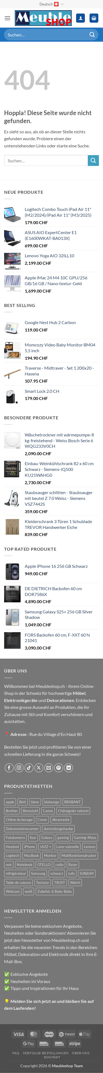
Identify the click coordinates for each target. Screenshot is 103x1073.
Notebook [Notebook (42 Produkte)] (24, 864)
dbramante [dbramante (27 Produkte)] (60, 819)
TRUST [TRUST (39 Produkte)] (59, 882)
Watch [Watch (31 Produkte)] (75, 882)
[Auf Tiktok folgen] (29, 767)
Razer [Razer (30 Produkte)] (72, 864)
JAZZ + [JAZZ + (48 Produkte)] (45, 846)
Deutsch (51, 4)
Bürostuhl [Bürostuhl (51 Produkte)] (30, 811)
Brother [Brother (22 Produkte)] (12, 811)
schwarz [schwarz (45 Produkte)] (56, 873)
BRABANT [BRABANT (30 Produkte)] (72, 802)
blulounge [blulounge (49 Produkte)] (51, 802)
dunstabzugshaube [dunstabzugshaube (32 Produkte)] (58, 828)
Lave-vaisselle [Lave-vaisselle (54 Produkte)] (67, 846)
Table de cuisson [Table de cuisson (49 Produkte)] (18, 882)
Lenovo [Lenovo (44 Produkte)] (89, 846)
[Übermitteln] (92, 34)
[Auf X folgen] (38, 767)
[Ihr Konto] (80, 18)
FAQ (16, 1053)
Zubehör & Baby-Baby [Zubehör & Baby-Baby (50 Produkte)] (54, 891)
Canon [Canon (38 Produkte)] (48, 811)
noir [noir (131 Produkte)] (9, 864)
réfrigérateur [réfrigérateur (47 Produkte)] (16, 873)
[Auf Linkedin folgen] (68, 767)
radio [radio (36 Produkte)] (59, 864)
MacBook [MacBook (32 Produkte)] (31, 855)
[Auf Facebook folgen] (9, 767)
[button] (7, 18)
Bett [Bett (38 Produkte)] (22, 802)
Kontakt (52, 1057)
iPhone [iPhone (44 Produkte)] (29, 846)
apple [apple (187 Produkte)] (10, 802)
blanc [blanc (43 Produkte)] (35, 802)
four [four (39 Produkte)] (33, 837)
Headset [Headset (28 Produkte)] (12, 846)
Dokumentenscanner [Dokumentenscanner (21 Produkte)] (22, 828)
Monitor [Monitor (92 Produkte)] (50, 855)
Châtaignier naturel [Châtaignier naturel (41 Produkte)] (73, 811)
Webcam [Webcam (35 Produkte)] (13, 891)
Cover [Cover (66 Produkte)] (42, 819)
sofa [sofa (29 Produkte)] (71, 873)
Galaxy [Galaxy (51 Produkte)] (46, 837)
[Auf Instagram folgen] (19, 767)
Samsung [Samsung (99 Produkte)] (38, 873)
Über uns (80, 1053)
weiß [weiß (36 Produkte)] (28, 891)
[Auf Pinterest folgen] (58, 767)
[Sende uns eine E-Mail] (48, 767)
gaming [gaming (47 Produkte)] (63, 837)
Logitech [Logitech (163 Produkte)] (12, 855)
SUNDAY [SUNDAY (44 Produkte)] (87, 873)
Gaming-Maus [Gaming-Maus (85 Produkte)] (85, 837)
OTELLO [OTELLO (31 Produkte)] (44, 864)
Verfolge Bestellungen (46, 1053)
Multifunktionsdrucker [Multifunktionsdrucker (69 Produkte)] (79, 855)
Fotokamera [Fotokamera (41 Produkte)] (15, 837)
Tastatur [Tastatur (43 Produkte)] (42, 882)
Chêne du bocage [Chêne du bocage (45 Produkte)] (19, 819)
